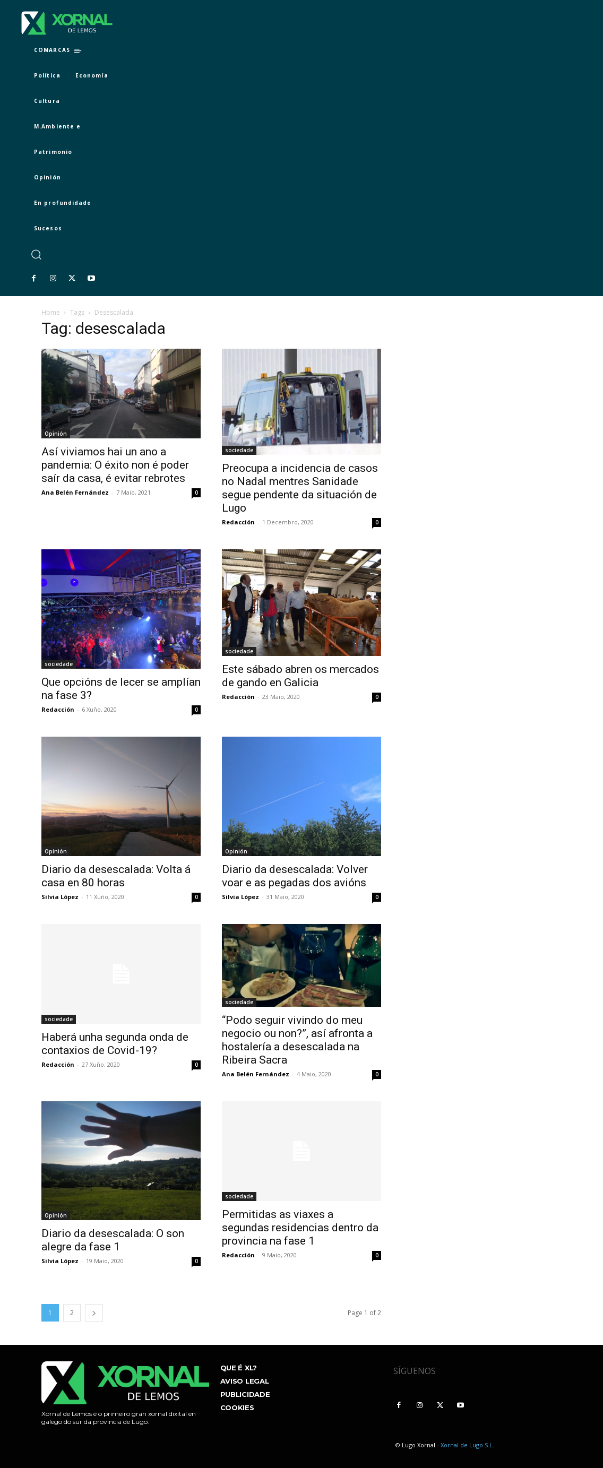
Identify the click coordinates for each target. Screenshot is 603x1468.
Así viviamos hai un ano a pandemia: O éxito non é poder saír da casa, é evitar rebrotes (115, 465)
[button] (35, 254)
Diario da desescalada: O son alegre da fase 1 (112, 1240)
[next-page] (94, 1313)
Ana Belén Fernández (75, 492)
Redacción (238, 522)
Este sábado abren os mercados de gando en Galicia (300, 676)
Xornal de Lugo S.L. (467, 1445)
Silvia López (60, 897)
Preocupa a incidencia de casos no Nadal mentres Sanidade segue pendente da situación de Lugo (300, 488)
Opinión (56, 433)
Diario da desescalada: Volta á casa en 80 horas (116, 876)
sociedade (239, 450)
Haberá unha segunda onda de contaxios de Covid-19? (114, 1044)
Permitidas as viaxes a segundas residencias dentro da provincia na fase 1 (300, 1227)
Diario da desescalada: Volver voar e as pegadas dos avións (295, 876)
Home (50, 312)
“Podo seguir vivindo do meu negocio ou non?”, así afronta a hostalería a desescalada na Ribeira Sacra (297, 1040)
